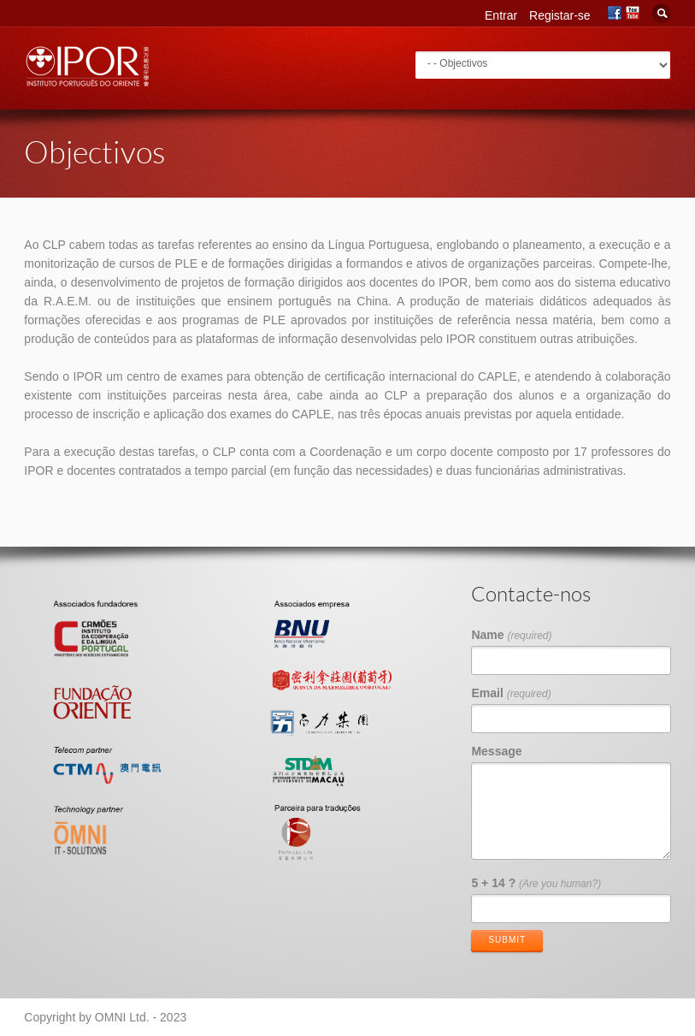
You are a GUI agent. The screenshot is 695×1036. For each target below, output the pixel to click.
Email (511, 693)
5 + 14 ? (536, 883)
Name (511, 635)
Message (496, 751)
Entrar (501, 15)
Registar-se (560, 15)
